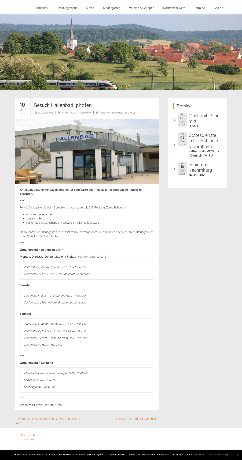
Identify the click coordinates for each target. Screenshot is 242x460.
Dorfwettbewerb (174, 8)
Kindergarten (111, 8)
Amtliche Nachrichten (111, 112)
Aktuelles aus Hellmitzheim (76, 112)
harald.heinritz (45, 112)
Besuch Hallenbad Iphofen (63, 105)
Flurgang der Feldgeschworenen (137, 418)
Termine (199, 8)
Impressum (27, 439)
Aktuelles (41, 8)
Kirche (90, 8)
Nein (201, 454)
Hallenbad (129, 112)
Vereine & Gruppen (141, 8)
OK (195, 454)
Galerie (218, 8)
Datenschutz (27, 435)
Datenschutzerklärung (217, 454)
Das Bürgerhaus (66, 8)
